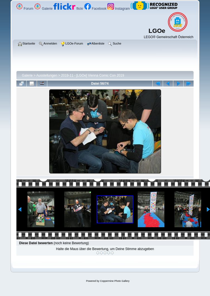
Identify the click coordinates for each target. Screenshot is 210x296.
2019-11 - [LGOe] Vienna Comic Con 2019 (92, 75)
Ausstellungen (46, 75)
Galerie (43, 9)
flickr (68, 9)
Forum (25, 9)
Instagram (119, 9)
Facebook (95, 9)
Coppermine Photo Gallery (114, 281)
